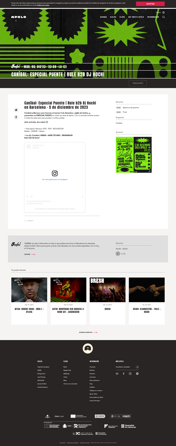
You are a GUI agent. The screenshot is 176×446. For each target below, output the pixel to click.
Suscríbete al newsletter (123, 366)
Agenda (103, 16)
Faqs (91, 383)
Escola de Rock (41, 383)
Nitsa (65, 380)
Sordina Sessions (42, 386)
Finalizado (138, 83)
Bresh (65, 366)
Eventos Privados (95, 400)
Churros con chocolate (70, 383)
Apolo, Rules (93, 393)
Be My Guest (41, 373)
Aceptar (150, 4)
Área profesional (94, 380)
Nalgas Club (67, 369)
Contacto (92, 366)
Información (153, 16)
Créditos (92, 386)
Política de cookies (43, 5)
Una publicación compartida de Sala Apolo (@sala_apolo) (55, 208)
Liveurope (93, 376)
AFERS (39, 369)
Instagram (30, 220)
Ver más (29, 253)
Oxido (65, 376)
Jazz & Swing (41, 376)
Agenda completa (88, 332)
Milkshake (66, 373)
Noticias (92, 369)
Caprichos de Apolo (43, 366)
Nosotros (92, 373)
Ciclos (113, 16)
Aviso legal (62, 442)
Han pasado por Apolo (96, 396)
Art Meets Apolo (136, 16)
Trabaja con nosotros (96, 390)
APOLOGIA (40, 380)
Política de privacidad (72, 442)
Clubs (122, 16)
